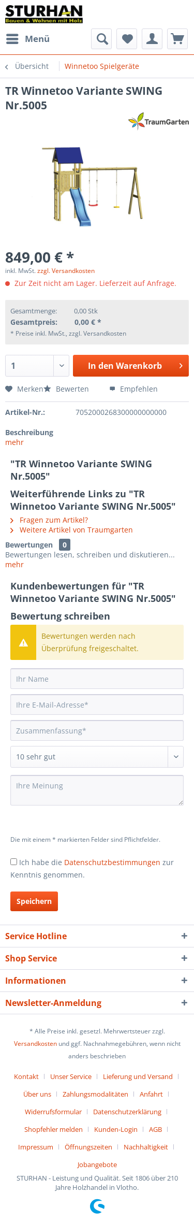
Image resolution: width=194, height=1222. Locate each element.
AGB (155, 1129)
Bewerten (67, 389)
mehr (14, 442)
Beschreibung (29, 432)
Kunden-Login (116, 1129)
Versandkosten (35, 1043)
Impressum (35, 1147)
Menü (28, 38)
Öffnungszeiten (88, 1147)
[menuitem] (27, 38)
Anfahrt (151, 1094)
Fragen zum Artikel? (49, 520)
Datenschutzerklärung (127, 1111)
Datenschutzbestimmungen (112, 862)
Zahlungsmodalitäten (95, 1094)
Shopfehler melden (53, 1129)
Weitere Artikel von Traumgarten (71, 530)
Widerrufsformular (53, 1111)
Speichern (34, 901)
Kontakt (26, 1076)
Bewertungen (29, 545)
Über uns (37, 1094)
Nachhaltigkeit (146, 1147)
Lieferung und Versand (138, 1076)
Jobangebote (97, 1164)
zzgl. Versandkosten (66, 270)
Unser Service (71, 1076)
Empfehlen (133, 389)
